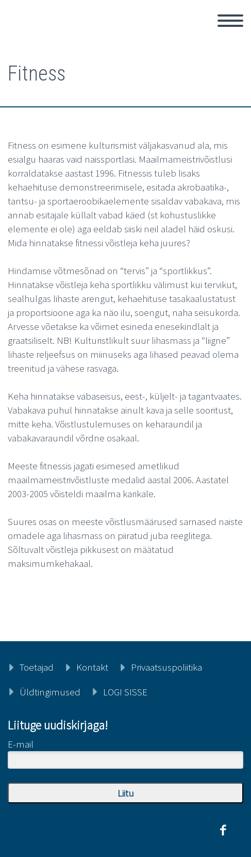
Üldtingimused (50, 692)
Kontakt (92, 667)
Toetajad (37, 667)
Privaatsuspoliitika (166, 667)
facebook (222, 830)
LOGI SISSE (125, 692)
